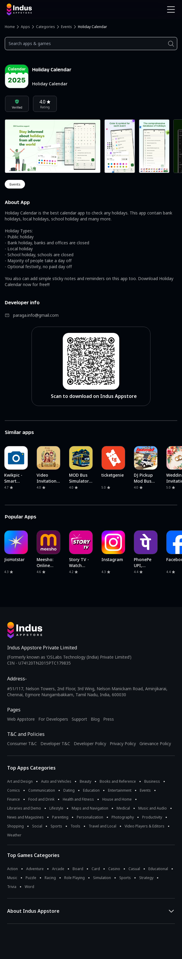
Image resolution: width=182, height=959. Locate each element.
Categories (45, 26)
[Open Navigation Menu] (171, 9)
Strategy (146, 877)
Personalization (90, 817)
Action (12, 868)
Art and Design (20, 781)
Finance (13, 799)
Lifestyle (56, 808)
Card (96, 868)
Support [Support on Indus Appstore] (79, 719)
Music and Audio (152, 808)
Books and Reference (118, 781)
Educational (158, 868)
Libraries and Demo (24, 808)
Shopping (15, 826)
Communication (41, 790)
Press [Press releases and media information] (108, 719)
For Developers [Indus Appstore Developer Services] (53, 719)
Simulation (102, 877)
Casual (134, 868)
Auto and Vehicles (56, 781)
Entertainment (119, 790)
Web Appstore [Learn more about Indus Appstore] (21, 719)
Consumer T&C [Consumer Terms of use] (22, 743)
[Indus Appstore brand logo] (47, 10)
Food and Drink (41, 799)
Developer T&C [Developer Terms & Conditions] (55, 743)
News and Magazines (25, 817)
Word (29, 886)
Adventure (35, 868)
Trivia (11, 886)
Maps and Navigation (90, 808)
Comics (13, 790)
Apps (25, 26)
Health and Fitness (78, 799)
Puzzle (31, 877)
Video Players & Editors (144, 826)
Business (152, 781)
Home (10, 26)
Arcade (58, 868)
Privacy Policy (123, 743)
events (15, 184)
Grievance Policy (155, 743)
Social (37, 826)
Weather (14, 835)
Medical (123, 808)
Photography (123, 817)
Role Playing (74, 877)
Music (12, 877)
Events (66, 26)
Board (78, 868)
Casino (114, 868)
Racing (50, 877)
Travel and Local (102, 826)
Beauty (85, 781)
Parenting (60, 817)
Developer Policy (90, 743)
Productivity (152, 817)
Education (91, 790)
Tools (75, 826)
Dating (69, 790)
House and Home (117, 799)
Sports (56, 826)
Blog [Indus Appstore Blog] (95, 719)
